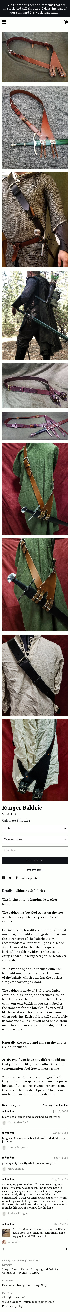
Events (23, 1272)
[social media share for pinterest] (17, 878)
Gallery (34, 1272)
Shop (5, 1269)
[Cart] (66, 22)
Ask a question (31, 878)
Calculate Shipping (16, 820)
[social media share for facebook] (3, 878)
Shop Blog (39, 1285)
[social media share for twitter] (10, 878)
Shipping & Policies (30, 890)
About (25, 1269)
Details (7, 890)
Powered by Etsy (12, 1306)
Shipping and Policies (44, 1269)
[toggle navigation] (4, 22)
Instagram (23, 1285)
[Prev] (3, 1249)
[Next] (67, 1249)
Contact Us (9, 1272)
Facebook (8, 1285)
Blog (15, 1269)
